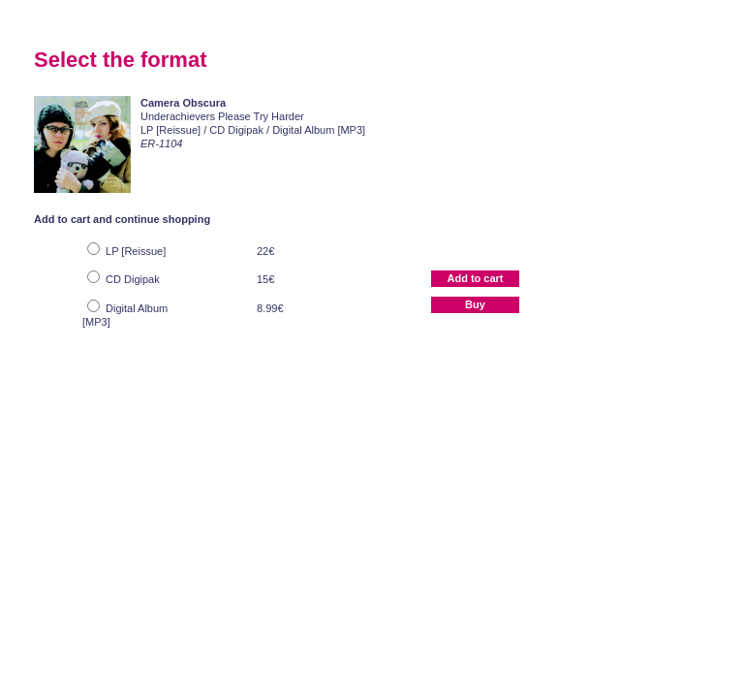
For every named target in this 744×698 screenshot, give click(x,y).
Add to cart (475, 278)
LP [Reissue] (136, 251)
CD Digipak (133, 279)
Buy (475, 304)
